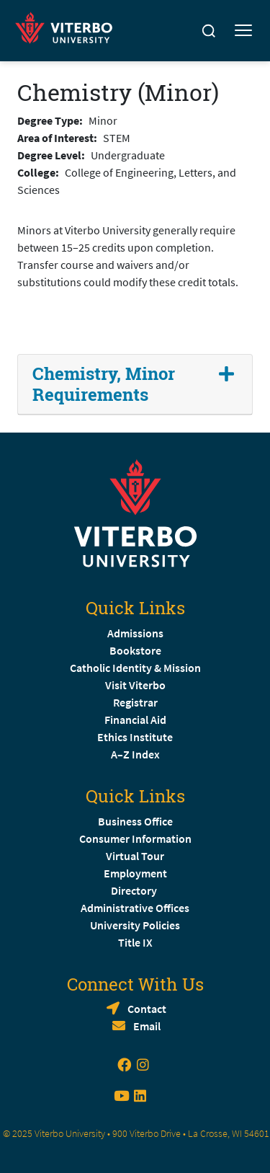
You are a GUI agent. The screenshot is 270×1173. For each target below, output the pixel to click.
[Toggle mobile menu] (243, 31)
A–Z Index (135, 754)
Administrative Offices (135, 907)
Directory (135, 890)
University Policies (135, 925)
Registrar (135, 702)
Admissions (135, 633)
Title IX (135, 942)
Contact (146, 1008)
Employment (135, 873)
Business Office (135, 821)
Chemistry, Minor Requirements (103, 384)
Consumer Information (135, 838)
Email (147, 1026)
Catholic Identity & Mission (135, 667)
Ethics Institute (135, 737)
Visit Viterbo (135, 685)
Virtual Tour (135, 856)
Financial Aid (135, 719)
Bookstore (135, 650)
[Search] (209, 31)
